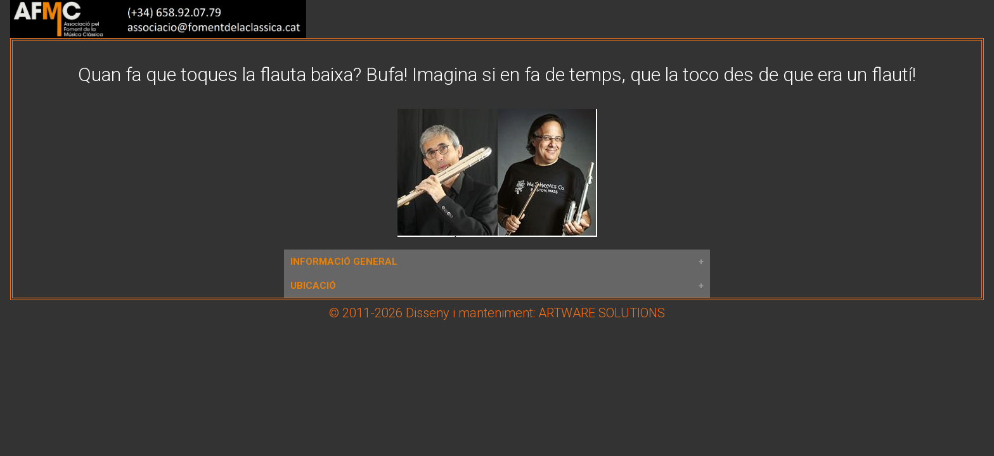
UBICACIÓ (313, 285)
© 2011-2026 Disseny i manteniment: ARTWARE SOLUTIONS (497, 312)
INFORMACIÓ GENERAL (343, 261)
